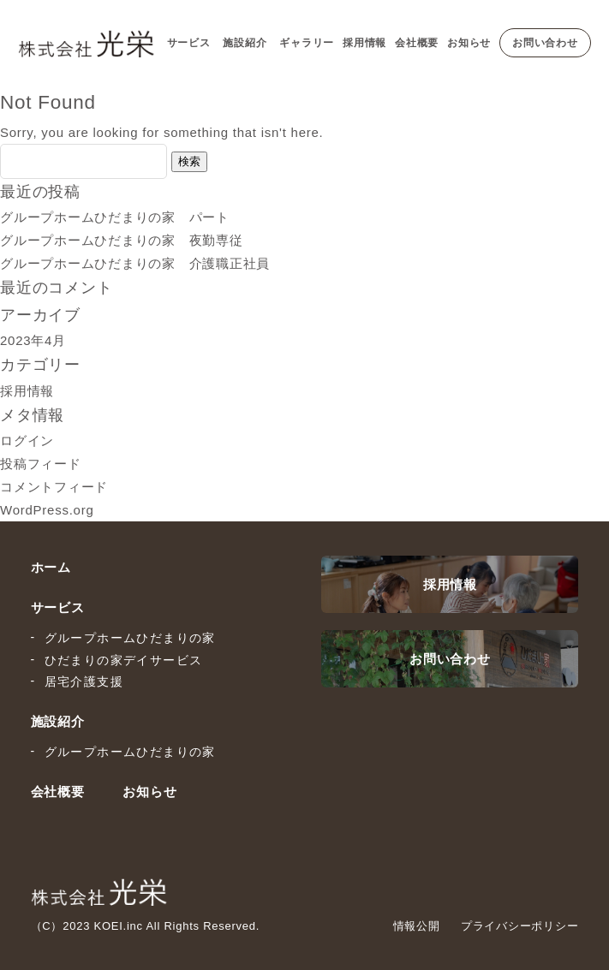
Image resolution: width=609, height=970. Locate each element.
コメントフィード (54, 486)
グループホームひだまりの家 (130, 638)
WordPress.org (47, 510)
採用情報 (364, 43)
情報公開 (416, 925)
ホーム (51, 567)
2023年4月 (33, 340)
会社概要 (417, 43)
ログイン (27, 440)
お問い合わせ (545, 43)
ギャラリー (306, 43)
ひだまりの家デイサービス (124, 660)
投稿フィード (40, 463)
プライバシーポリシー (520, 925)
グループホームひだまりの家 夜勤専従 (121, 240)
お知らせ (469, 43)
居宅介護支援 (84, 681)
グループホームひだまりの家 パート (115, 217)
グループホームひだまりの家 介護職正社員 (135, 263)
